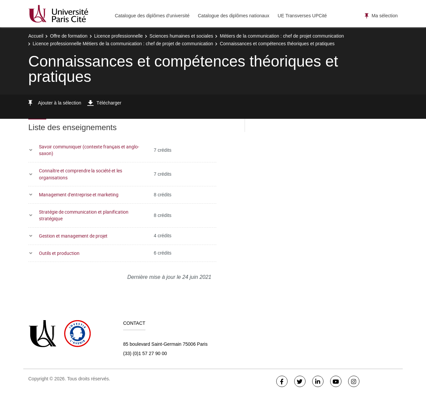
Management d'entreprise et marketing (78, 194)
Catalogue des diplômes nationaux (233, 15)
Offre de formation (69, 36)
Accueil (35, 36)
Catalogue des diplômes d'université (152, 15)
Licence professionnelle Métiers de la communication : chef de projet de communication (123, 43)
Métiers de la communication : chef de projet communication (282, 36)
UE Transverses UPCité (302, 15)
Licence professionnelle (118, 36)
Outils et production (59, 253)
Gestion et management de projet (73, 236)
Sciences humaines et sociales (181, 36)
